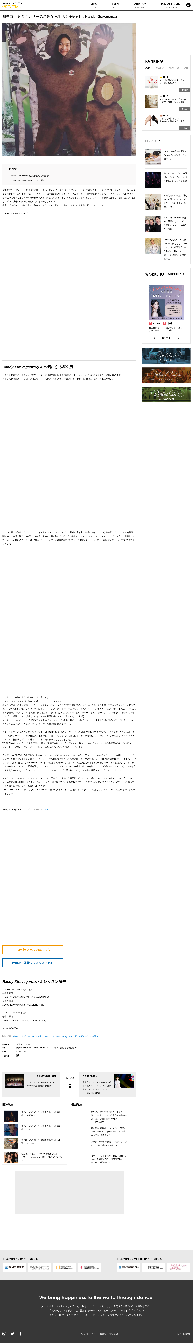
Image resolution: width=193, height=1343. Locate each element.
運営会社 (103, 1334)
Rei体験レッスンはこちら (32, 949)
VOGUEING (44, 1048)
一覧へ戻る (69, 1082)
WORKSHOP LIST (177, 274)
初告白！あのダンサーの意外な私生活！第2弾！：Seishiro (40, 1141)
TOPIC (93, 5)
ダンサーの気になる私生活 (62, 1048)
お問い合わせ (114, 1334)
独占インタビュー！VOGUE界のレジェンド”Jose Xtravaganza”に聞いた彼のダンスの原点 (41, 1157)
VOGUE (78, 1048)
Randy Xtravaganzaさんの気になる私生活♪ (30, 176)
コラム (19, 1044)
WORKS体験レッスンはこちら (33, 963)
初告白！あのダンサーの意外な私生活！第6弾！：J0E (40, 1127)
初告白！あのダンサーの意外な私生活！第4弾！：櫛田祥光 (40, 1114)
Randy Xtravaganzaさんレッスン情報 (28, 180)
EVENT (116, 5)
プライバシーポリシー (88, 1334)
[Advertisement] (45, 1192)
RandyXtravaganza (29, 1048)
